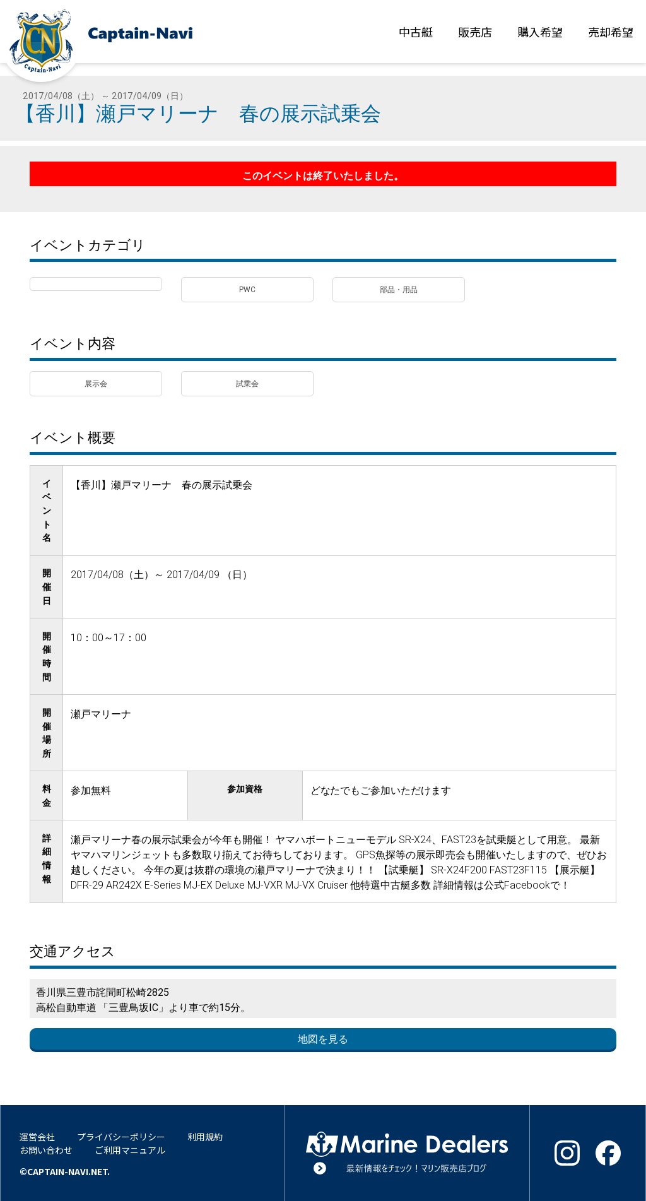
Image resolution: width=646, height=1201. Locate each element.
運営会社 (37, 1136)
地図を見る (323, 1038)
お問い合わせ (46, 1150)
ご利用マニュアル (130, 1150)
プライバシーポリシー (121, 1136)
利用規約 (205, 1136)
